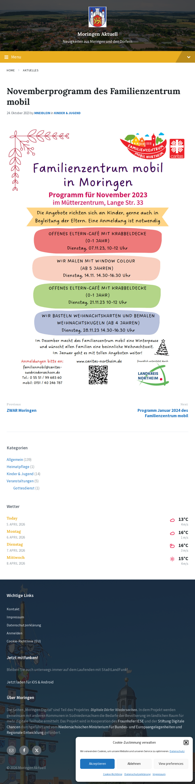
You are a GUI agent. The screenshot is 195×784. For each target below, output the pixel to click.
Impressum (159, 774)
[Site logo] (97, 25)
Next (184, 404)
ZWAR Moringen (22, 410)
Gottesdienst (24, 488)
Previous (14, 404)
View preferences (171, 763)
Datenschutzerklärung (137, 774)
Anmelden (14, 633)
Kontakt (13, 609)
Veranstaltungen (20, 481)
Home (11, 70)
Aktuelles (31, 70)
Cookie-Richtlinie (112, 774)
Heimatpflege (18, 466)
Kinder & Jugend (67, 113)
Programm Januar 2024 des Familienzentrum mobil (163, 413)
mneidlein (42, 113)
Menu (97, 57)
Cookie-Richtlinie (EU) (24, 641)
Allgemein (15, 459)
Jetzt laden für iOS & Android (30, 682)
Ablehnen (134, 763)
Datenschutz (177, 751)
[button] (186, 742)
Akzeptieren (97, 763)
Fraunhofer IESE (131, 721)
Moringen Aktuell (97, 34)
